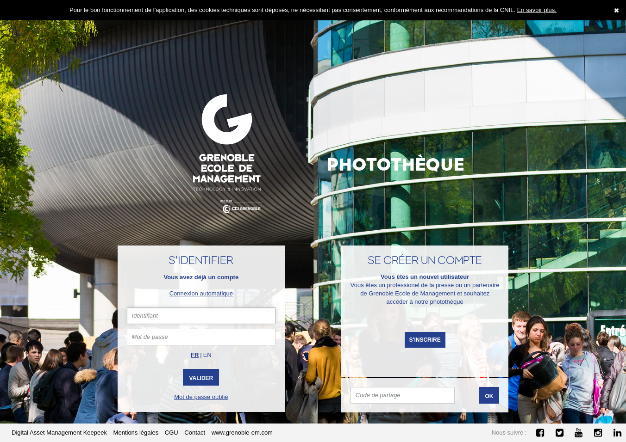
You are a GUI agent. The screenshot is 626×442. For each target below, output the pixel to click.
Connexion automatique (201, 293)
